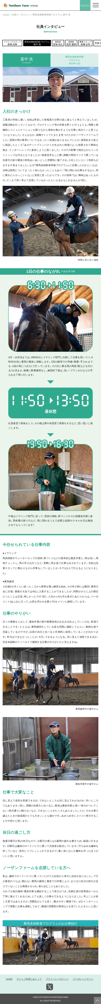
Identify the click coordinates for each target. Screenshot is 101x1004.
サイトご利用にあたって (29, 979)
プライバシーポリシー (57, 979)
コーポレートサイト (83, 979)
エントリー (85, 5)
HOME (9, 979)
